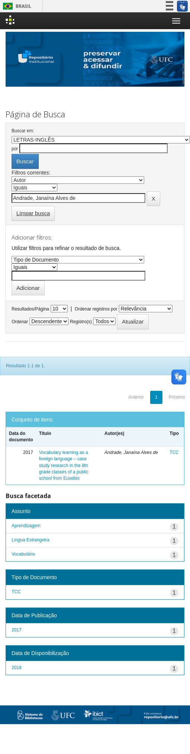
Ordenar (20, 321)
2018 (17, 667)
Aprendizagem (26, 525)
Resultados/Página (30, 309)
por (15, 148)
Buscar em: (23, 130)
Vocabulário (23, 554)
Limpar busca (33, 213)
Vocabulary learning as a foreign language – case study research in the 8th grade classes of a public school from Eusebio (63, 465)
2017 (17, 630)
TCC (174, 452)
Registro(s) (81, 321)
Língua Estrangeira (30, 540)
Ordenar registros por (96, 309)
